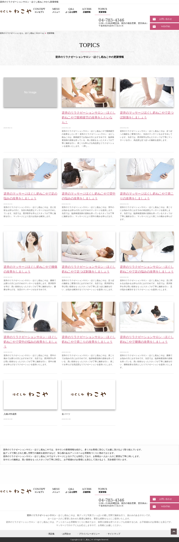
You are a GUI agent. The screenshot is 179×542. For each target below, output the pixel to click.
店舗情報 (86, 10)
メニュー (56, 10)
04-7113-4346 (111, 20)
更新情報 (102, 10)
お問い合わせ (165, 19)
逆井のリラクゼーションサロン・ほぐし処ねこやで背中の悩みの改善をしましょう (30, 341)
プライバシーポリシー (89, 534)
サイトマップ (114, 534)
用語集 (51, 534)
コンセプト (39, 10)
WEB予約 (165, 26)
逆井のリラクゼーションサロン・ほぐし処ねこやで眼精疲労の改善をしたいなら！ (88, 117)
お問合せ (67, 534)
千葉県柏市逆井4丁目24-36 (111, 26)
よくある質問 (71, 10)
